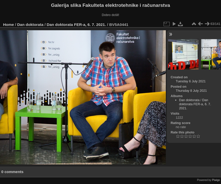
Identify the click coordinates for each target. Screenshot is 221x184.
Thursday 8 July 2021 (191, 91)
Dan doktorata (30, 24)
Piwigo (216, 179)
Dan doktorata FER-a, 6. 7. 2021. (76, 24)
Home (8, 24)
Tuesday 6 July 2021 (191, 81)
